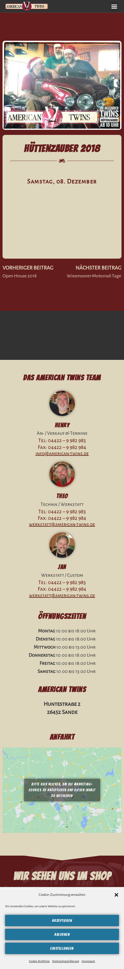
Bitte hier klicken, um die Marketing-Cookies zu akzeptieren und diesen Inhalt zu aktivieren (62, 790)
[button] (116, 894)
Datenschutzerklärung (65, 961)
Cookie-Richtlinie (39, 961)
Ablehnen (62, 935)
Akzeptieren (62, 921)
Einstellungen (62, 948)
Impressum (88, 961)
